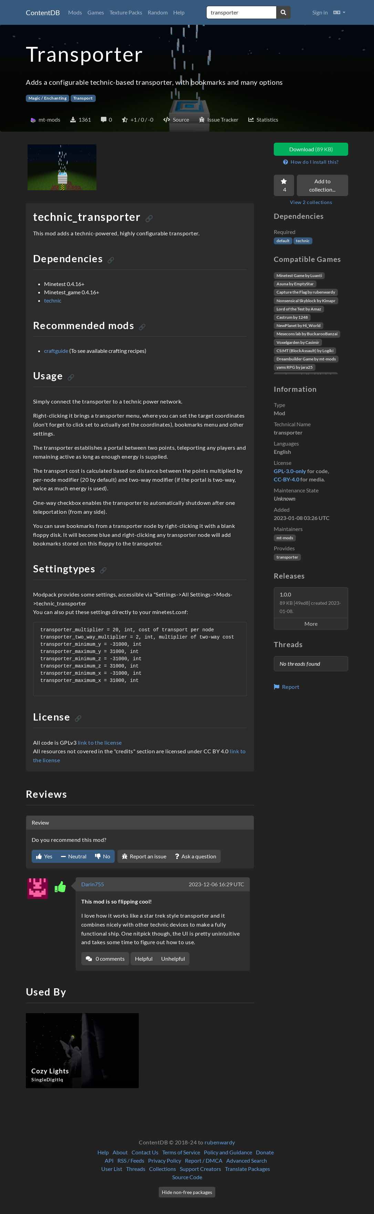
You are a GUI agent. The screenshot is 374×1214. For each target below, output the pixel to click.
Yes (44, 856)
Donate (265, 1152)
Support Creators (200, 1168)
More (311, 623)
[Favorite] (284, 185)
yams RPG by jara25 (295, 367)
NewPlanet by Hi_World (299, 325)
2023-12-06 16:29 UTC (216, 884)
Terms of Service (181, 1152)
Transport (83, 98)
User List (111, 1168)
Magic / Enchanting (48, 98)
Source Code (187, 1177)
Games (95, 12)
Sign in (320, 12)
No (102, 856)
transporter (287, 557)
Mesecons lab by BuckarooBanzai (307, 333)
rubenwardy (220, 1142)
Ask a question (195, 856)
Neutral (73, 856)
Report (287, 686)
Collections (162, 1168)
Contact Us (145, 1152)
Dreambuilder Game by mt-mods (306, 358)
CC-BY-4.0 (286, 479)
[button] (339, 12)
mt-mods (285, 537)
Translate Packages (247, 1168)
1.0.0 (310, 602)
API (109, 1160)
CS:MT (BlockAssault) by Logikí (305, 350)
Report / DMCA (203, 1160)
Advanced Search (246, 1160)
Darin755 (92, 884)
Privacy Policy (164, 1160)
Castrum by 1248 (292, 317)
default (283, 240)
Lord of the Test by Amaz (299, 309)
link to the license (100, 742)
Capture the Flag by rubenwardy (306, 292)
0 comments (105, 958)
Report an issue (144, 856)
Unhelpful (173, 958)
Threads (135, 1168)
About (120, 1152)
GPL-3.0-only (290, 471)
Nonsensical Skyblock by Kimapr (306, 300)
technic (52, 300)
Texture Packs (126, 12)
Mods (75, 12)
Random (158, 12)
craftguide (56, 350)
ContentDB (43, 12)
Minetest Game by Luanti (299, 275)
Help (179, 12)
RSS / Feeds (130, 1160)
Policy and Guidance (228, 1152)
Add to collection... (322, 185)
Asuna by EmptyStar (295, 283)
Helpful (144, 958)
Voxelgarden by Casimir (298, 342)
